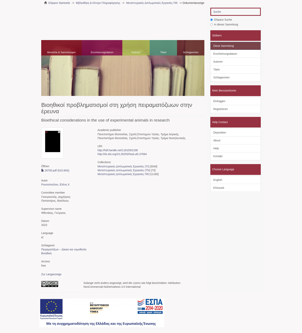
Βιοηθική (46, 253)
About (217, 140)
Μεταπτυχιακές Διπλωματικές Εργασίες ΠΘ (151, 2)
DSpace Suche (221, 19)
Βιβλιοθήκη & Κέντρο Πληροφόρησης (98, 2)
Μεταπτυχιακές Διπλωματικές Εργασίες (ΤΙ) (123, 166)
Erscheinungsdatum (102, 52)
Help (216, 148)
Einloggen (219, 101)
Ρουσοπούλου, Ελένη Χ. (55, 184)
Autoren (136, 52)
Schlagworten (191, 52)
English (217, 179)
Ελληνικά (218, 187)
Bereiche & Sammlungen (61, 52)
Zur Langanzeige (51, 274)
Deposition (219, 132)
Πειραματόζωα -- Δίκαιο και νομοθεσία (63, 249)
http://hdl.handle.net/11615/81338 (117, 150)
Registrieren (220, 109)
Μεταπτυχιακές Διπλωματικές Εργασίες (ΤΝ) (123, 170)
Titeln (163, 52)
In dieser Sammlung (224, 24)
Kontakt (217, 156)
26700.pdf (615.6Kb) (55, 170)
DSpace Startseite (59, 2)
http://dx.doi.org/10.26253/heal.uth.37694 (122, 154)
